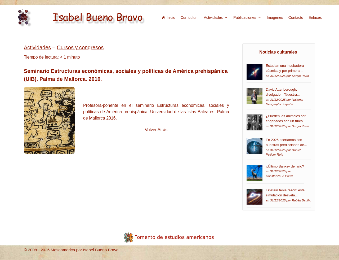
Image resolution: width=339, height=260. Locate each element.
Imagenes (275, 17)
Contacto (295, 17)
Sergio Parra (300, 75)
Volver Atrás (156, 129)
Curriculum (190, 17)
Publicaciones (247, 17)
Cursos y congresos (80, 47)
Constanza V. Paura (279, 176)
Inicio (171, 17)
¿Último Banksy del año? (285, 166)
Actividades (216, 17)
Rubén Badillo (301, 200)
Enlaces (315, 17)
